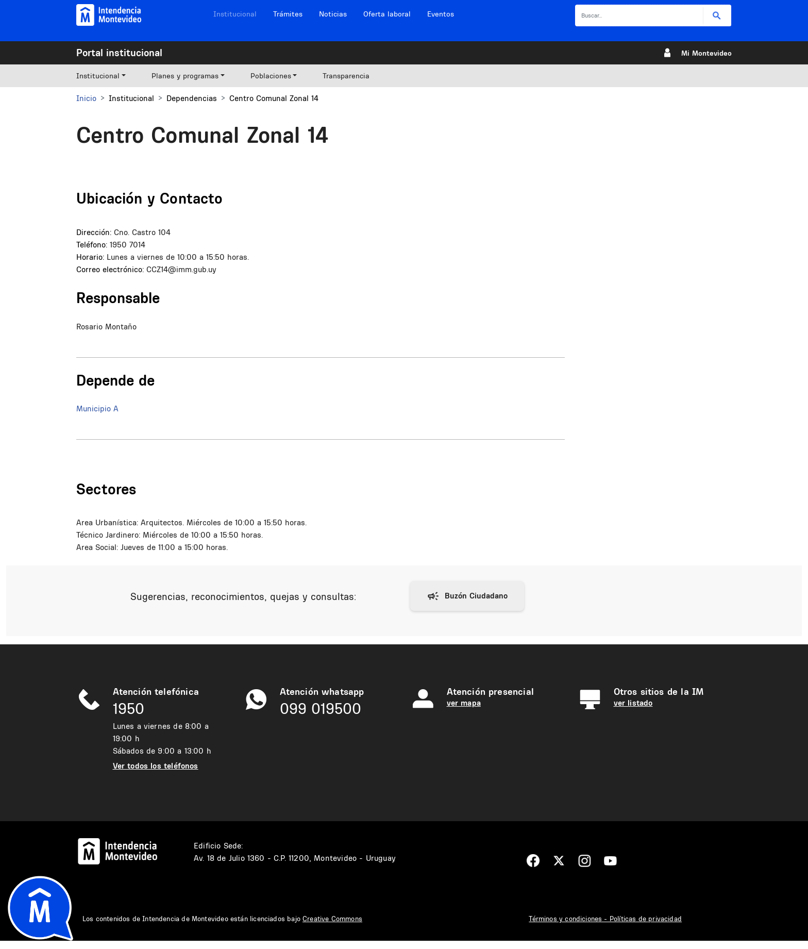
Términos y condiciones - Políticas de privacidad (605, 918)
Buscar (717, 16)
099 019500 (320, 709)
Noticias (333, 14)
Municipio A (97, 408)
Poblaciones (270, 75)
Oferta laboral (387, 14)
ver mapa (464, 703)
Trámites (287, 14)
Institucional (235, 14)
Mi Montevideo (706, 53)
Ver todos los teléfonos (155, 766)
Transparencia (346, 75)
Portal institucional (119, 52)
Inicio (86, 98)
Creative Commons (332, 918)
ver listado (633, 703)
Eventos (440, 14)
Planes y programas (185, 75)
